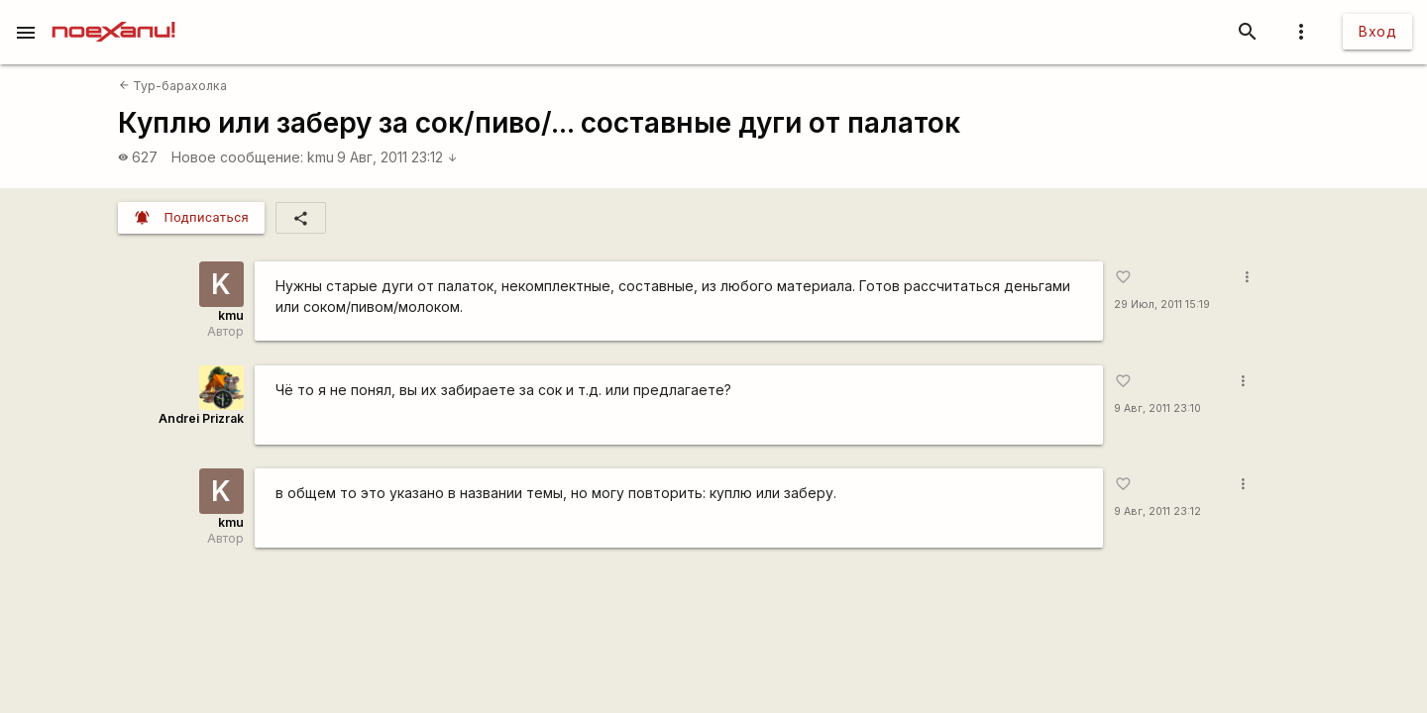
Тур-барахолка (173, 85)
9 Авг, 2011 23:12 (397, 157)
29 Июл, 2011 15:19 (1162, 304)
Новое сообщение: (237, 157)
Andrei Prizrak (201, 418)
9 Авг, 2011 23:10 (1157, 408)
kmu (320, 157)
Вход (1377, 31)
